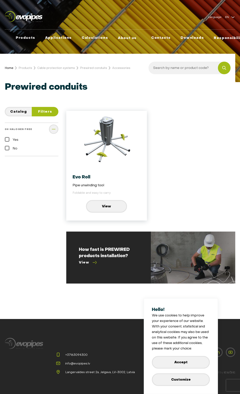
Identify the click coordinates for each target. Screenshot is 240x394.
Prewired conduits (93, 68)
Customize (181, 379)
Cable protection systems (56, 68)
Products (25, 68)
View (106, 206)
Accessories (121, 68)
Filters (45, 111)
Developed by (219, 372)
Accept (181, 362)
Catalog (18, 111)
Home (9, 68)
